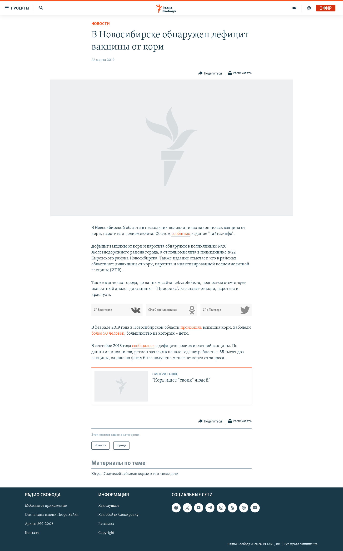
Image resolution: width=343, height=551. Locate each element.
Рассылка (106, 524)
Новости (100, 24)
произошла (191, 327)
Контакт (32, 533)
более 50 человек (107, 333)
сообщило (180, 234)
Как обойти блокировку (118, 515)
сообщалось (143, 346)
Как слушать (108, 506)
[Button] (210, 73)
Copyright (106, 533)
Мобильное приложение (46, 506)
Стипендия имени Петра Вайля (52, 515)
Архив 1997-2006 (39, 524)
